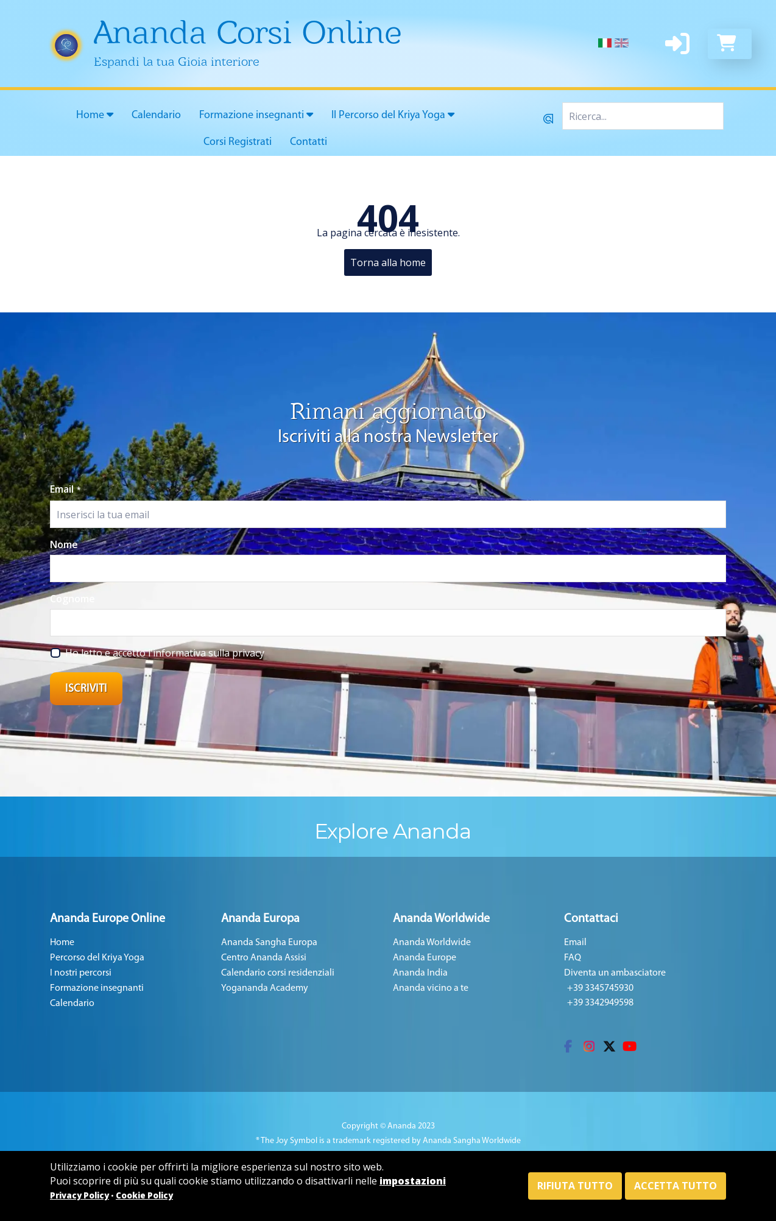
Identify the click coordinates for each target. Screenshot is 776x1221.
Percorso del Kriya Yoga (97, 958)
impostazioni (412, 1181)
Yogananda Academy (264, 988)
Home (94, 115)
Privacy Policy (79, 1195)
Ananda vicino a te (430, 988)
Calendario (156, 115)
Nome (64, 544)
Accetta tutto (675, 1185)
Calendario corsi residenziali (277, 973)
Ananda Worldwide (432, 943)
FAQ (572, 958)
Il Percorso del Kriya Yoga (392, 115)
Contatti (308, 142)
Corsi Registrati (237, 142)
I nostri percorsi (80, 973)
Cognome (72, 598)
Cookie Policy (144, 1195)
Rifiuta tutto (575, 1185)
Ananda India (420, 973)
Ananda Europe (424, 958)
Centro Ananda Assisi (263, 958)
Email (65, 489)
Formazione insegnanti (256, 115)
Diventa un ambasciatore (615, 973)
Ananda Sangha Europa (269, 943)
